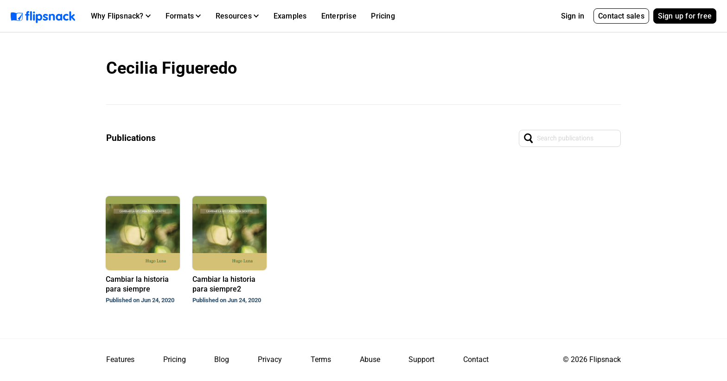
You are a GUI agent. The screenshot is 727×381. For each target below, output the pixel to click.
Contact (476, 359)
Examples (290, 16)
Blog (221, 359)
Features (120, 359)
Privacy (270, 359)
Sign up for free (685, 16)
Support (421, 359)
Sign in (572, 16)
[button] (120, 16)
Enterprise (339, 16)
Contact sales (621, 16)
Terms (321, 359)
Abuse (370, 359)
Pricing (383, 16)
